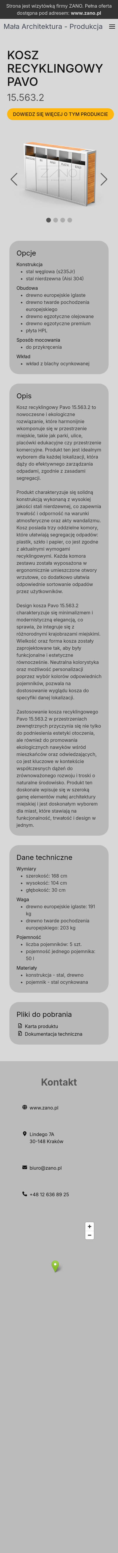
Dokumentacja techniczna (49, 1034)
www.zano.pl (86, 13)
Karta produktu (37, 1026)
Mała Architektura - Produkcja (53, 26)
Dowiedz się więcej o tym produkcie (60, 114)
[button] (112, 26)
